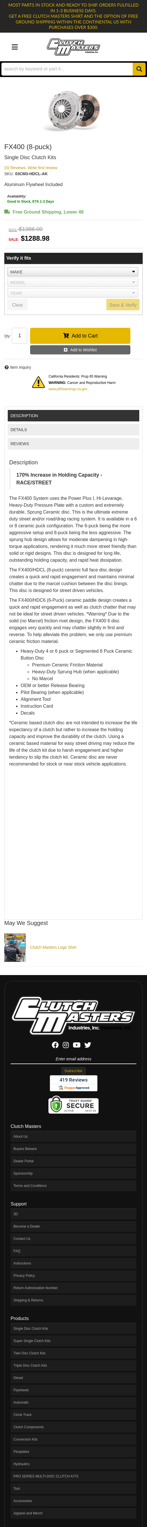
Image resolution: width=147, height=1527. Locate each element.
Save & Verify (123, 305)
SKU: (9, 173)
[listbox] (72, 271)
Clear (17, 305)
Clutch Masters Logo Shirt (53, 947)
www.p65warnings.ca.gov (67, 389)
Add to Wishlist (83, 350)
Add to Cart (85, 336)
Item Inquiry (20, 367)
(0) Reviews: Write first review (30, 167)
